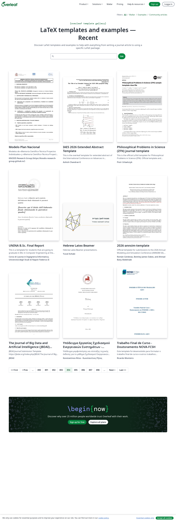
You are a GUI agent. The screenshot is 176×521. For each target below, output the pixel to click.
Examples (142, 14)
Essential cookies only (145, 518)
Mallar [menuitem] (110, 4)
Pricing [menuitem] (120, 4)
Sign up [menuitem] (154, 4)
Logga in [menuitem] (168, 4)
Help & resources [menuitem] (135, 4)
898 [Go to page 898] (97, 370)
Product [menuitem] (83, 4)
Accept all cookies (164, 518)
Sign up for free (77, 422)
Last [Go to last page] (122, 370)
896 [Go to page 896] (83, 370)
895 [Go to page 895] (75, 370)
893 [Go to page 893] (61, 370)
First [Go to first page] (14, 370)
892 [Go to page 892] (53, 370)
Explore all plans (98, 422)
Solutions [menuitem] (96, 4)
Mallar (132, 14)
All (125, 14)
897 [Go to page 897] (90, 370)
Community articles (158, 14)
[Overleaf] (9, 4)
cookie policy (103, 518)
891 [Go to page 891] (46, 370)
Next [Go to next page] (112, 370)
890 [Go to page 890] (39, 370)
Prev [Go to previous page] (25, 370)
